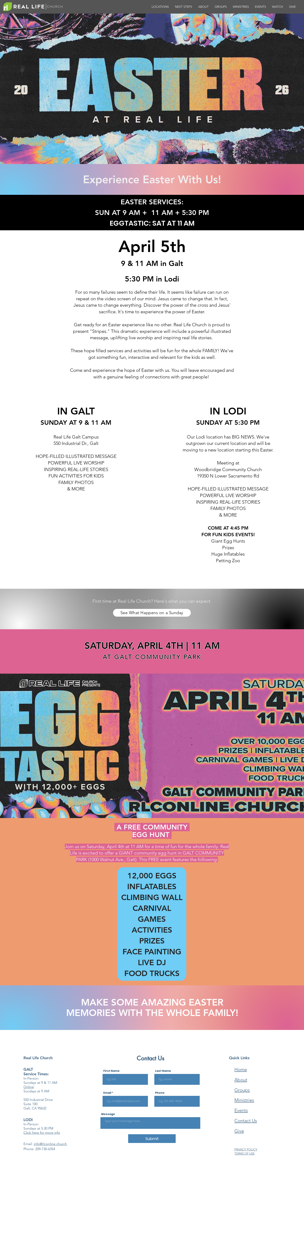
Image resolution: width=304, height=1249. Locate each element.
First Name (111, 1070)
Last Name (163, 1070)
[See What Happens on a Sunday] (152, 613)
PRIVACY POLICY (245, 1149)
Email (107, 1092)
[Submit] (152, 1138)
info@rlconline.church (50, 1144)
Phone (160, 1092)
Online (28, 1087)
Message (108, 1114)
